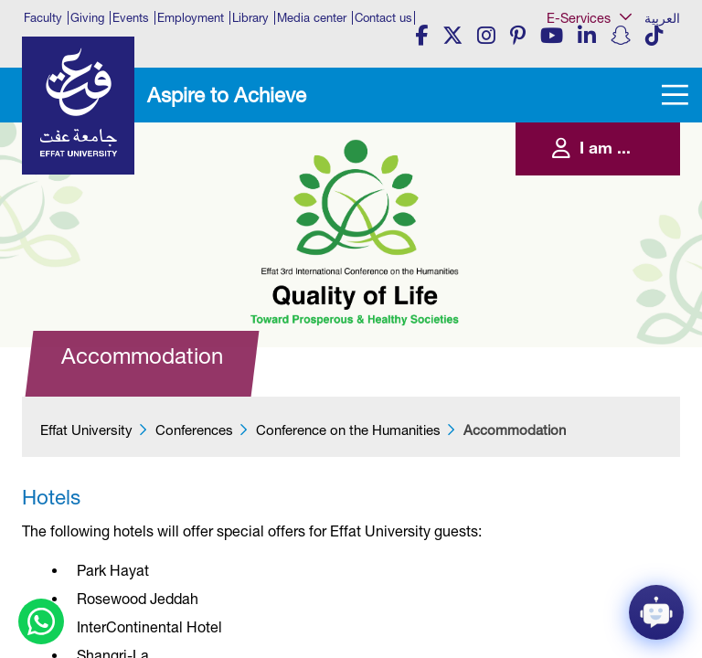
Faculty (43, 18)
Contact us (383, 18)
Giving (87, 18)
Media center (311, 18)
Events (130, 18)
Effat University (86, 430)
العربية (662, 18)
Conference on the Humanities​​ (348, 430)
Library (250, 18)
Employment (190, 18)
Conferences (194, 430)
